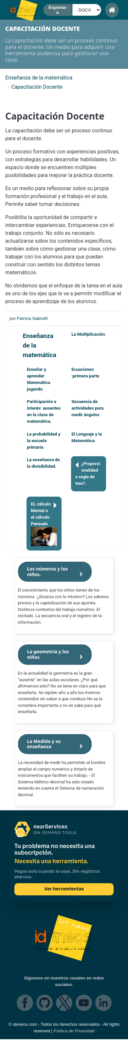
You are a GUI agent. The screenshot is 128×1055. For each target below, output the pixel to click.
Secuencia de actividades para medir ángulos (87, 408)
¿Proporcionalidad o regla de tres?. (87, 473)
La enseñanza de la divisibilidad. (43, 463)
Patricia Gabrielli (32, 318)
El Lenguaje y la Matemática (86, 437)
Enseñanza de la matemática (39, 345)
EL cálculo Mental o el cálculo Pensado (44, 523)
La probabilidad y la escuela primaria (43, 441)
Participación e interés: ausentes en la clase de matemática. (44, 411)
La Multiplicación (88, 334)
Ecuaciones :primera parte (85, 372)
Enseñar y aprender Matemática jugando (38, 379)
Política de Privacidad (74, 1030)
